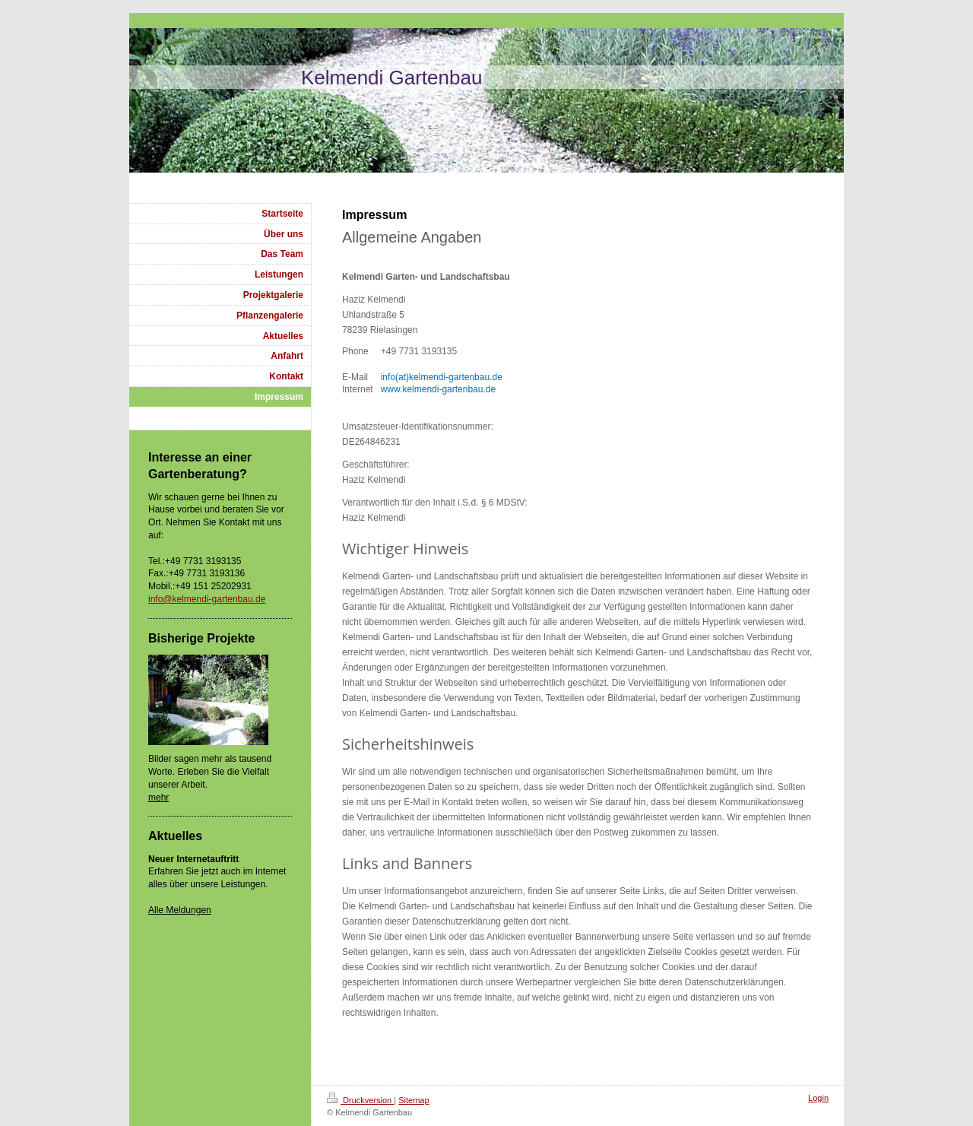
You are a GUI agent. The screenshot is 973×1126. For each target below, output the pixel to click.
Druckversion (360, 1100)
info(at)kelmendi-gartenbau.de (441, 377)
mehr (158, 797)
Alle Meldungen (179, 910)
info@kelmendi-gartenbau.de (206, 599)
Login (818, 1097)
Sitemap (413, 1100)
